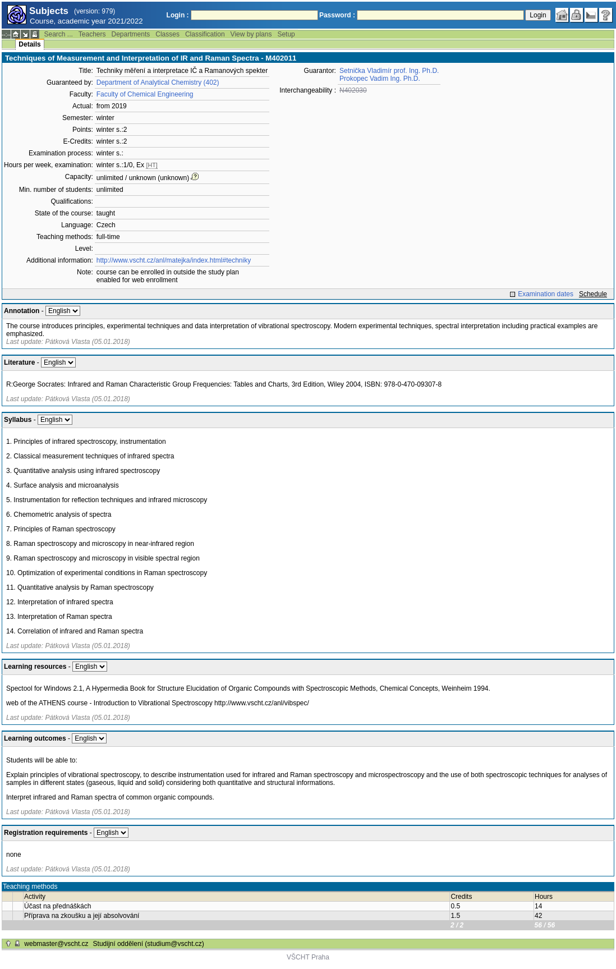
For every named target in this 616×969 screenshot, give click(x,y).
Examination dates (545, 294)
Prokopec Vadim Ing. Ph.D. (379, 78)
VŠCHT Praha (308, 957)
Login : (178, 15)
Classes (167, 34)
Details (29, 44)
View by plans (251, 34)
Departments (131, 34)
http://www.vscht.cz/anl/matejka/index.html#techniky (173, 260)
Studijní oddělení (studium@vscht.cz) (148, 944)
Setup (286, 34)
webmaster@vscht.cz (56, 944)
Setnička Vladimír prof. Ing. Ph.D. (389, 71)
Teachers (92, 34)
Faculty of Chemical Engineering (145, 94)
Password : (337, 15)
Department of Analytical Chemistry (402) (157, 82)
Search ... (58, 34)
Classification (205, 34)
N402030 (353, 90)
